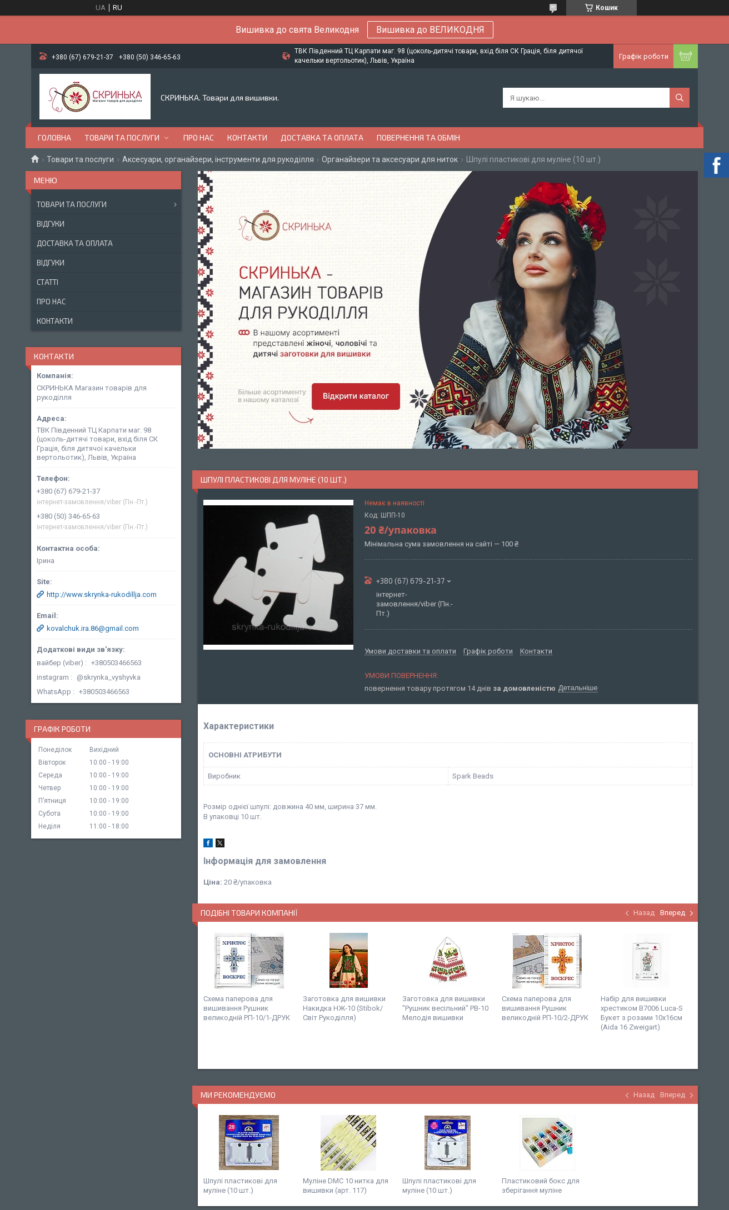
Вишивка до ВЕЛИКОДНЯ (430, 29)
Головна (54, 137)
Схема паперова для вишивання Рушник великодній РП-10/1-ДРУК (246, 1008)
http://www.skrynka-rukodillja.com (102, 594)
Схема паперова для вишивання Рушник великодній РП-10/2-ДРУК (545, 1008)
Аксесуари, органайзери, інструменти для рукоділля (218, 159)
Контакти (247, 137)
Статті (47, 282)
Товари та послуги (121, 137)
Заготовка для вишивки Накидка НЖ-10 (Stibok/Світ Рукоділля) (344, 1008)
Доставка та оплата (322, 137)
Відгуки (50, 223)
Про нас (198, 137)
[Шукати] (680, 98)
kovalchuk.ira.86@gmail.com (93, 628)
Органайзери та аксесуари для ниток (390, 159)
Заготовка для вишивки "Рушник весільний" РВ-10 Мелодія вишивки (445, 1008)
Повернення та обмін (418, 137)
